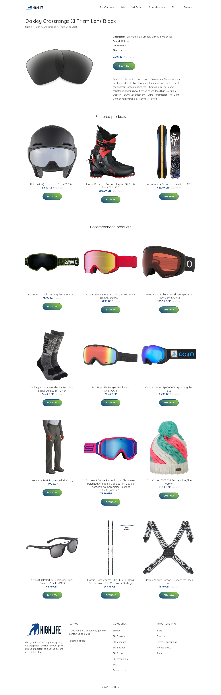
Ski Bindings (119, 650)
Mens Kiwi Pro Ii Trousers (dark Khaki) (52, 483)
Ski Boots (137, 9)
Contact (161, 638)
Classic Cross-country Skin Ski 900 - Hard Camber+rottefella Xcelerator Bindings (110, 584)
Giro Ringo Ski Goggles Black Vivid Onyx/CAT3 (110, 392)
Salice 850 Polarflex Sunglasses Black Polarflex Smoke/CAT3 (52, 584)
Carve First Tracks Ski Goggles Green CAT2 (52, 297)
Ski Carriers (107, 9)
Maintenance (119, 644)
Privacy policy (164, 650)
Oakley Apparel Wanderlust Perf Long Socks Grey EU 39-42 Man (52, 392)
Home (28, 29)
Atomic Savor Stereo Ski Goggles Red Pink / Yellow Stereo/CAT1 (110, 299)
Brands (188, 9)
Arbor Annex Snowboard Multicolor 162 (169, 187)
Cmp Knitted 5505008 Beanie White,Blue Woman (169, 485)
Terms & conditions (167, 644)
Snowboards (157, 9)
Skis (122, 9)
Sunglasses (166, 39)
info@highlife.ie (77, 643)
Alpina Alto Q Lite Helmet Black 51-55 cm (52, 187)
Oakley (155, 39)
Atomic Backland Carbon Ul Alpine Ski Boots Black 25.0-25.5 (110, 188)
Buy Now (124, 68)
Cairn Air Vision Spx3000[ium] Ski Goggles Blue (168, 392)
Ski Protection (134, 39)
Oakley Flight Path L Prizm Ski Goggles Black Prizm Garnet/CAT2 (169, 299)
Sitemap (161, 655)
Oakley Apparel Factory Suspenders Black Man (169, 584)
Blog (174, 9)
